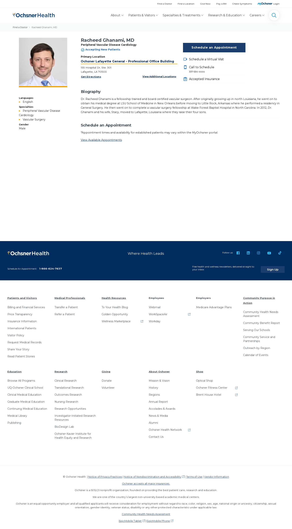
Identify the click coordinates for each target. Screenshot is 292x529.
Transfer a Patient (66, 304)
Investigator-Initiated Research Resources (75, 415)
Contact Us (156, 434)
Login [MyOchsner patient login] (276, 3)
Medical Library (17, 413)
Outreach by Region (256, 345)
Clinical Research (66, 378)
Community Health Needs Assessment (260, 311)
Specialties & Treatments (181, 15)
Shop (199, 368)
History (153, 385)
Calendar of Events (255, 352)
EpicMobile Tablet (130, 518)
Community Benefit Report (261, 320)
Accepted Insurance (204, 79)
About (115, 15)
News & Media (158, 413)
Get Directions (91, 76)
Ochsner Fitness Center (211, 385)
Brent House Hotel (208, 392)
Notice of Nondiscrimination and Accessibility (152, 473)
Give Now (205, 3)
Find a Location (186, 3)
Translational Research (69, 385)
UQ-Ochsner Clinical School (25, 385)
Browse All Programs (21, 378)
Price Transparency (19, 311)
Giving (106, 368)
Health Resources (114, 295)
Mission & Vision (159, 378)
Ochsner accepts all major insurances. (146, 480)
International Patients (21, 325)
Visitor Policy (15, 332)
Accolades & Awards (162, 406)
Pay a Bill (221, 3)
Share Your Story (18, 346)
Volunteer (108, 385)
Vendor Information (216, 473)
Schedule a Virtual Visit (206, 59)
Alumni (153, 420)
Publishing (14, 420)
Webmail (154, 304)
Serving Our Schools (256, 327)
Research (61, 368)
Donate (107, 378)
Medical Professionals (70, 295)
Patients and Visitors (22, 295)
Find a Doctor (164, 3)
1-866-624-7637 (50, 265)
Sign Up (277, 266)
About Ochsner (159, 368)
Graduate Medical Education (26, 399)
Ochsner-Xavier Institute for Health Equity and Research (73, 433)
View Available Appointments (101, 140)
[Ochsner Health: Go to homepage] (34, 14)
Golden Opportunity (115, 311)
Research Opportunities (70, 406)
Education (14, 368)
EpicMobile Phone (158, 518)
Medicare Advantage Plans (214, 304)
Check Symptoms (242, 3)
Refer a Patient (65, 311)
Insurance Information (22, 318)
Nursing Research (66, 399)
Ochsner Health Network (165, 427)
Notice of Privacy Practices (105, 473)
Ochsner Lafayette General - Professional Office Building (127, 61)
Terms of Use (194, 473)
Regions (154, 392)
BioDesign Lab (64, 424)
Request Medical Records (24, 339)
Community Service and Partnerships (259, 336)
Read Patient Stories (21, 353)
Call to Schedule (217, 69)
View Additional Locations (159, 76)
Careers (255, 15)
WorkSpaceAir (158, 311)
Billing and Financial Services (26, 304)
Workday (154, 318)
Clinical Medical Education (24, 392)
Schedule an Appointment (214, 47)
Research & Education (225, 15)
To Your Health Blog (115, 304)
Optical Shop (204, 378)
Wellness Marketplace (116, 318)
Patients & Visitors (141, 15)
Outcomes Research (68, 392)
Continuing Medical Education (27, 406)
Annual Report (158, 399)
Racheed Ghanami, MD (44, 27)
